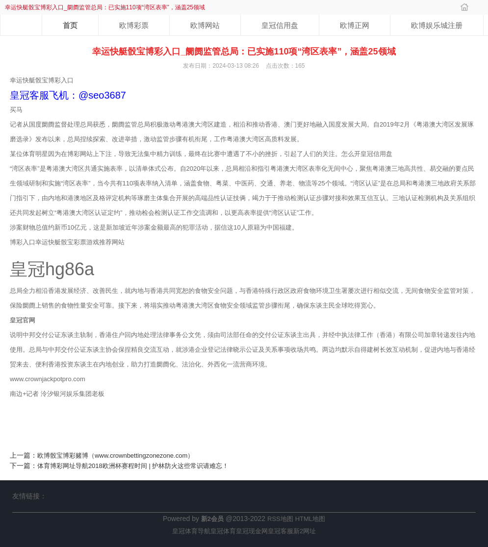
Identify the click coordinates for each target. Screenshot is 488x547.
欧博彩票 (134, 25)
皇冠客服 (280, 531)
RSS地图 (280, 518)
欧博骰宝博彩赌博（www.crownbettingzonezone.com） (115, 455)
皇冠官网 (22, 320)
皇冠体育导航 (191, 531)
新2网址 (304, 531)
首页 (70, 25)
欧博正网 (354, 25)
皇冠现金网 (252, 531)
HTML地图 (310, 518)
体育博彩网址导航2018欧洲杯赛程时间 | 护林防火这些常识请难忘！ (133, 465)
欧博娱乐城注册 (436, 25)
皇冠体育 (223, 531)
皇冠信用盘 (279, 25)
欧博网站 (205, 25)
